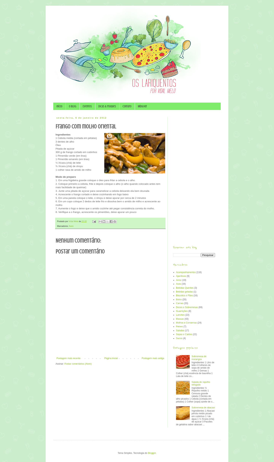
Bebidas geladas (184, 291)
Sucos (179, 338)
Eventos (87, 106)
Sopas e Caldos (184, 334)
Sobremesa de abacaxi (203, 407)
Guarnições (182, 311)
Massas (180, 319)
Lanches (180, 315)
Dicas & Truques (107, 106)
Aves (71, 226)
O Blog (72, 106)
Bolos (179, 299)
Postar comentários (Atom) (78, 363)
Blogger (152, 453)
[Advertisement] (110, 346)
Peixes (179, 326)
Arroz (179, 280)
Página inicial (111, 358)
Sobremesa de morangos (199, 357)
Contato (127, 106)
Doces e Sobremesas (187, 307)
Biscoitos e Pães (184, 295)
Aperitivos (181, 276)
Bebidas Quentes (185, 288)
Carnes (179, 303)
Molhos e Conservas (186, 322)
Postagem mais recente (68, 358)
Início (59, 106)
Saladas (180, 330)
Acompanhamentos (186, 272)
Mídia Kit (142, 106)
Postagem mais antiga (153, 358)
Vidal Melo (74, 221)
